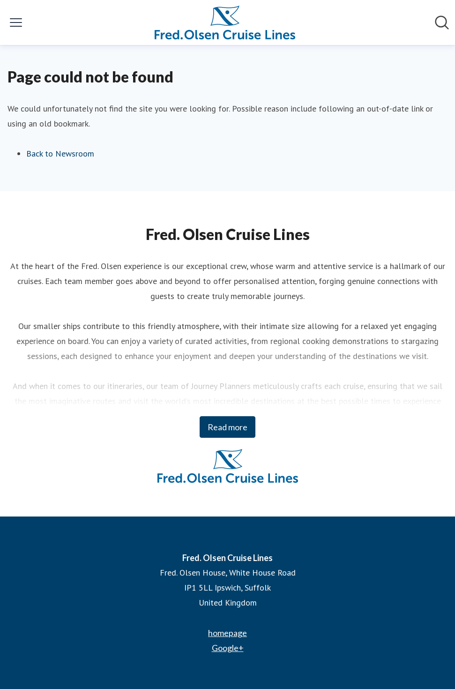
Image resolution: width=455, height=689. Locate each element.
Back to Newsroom (60, 153)
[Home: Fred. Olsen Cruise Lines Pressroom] (225, 22)
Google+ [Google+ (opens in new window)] (228, 648)
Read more (227, 427)
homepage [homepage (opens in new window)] (227, 633)
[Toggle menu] (16, 22)
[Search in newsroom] (441, 22)
